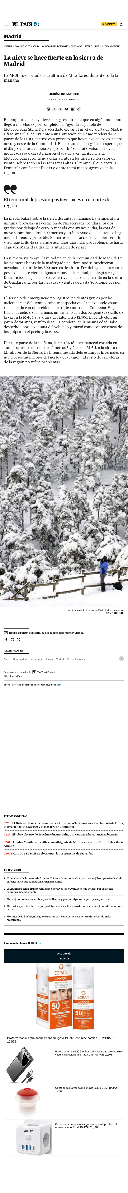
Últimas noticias (111, 46)
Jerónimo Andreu (64, 94)
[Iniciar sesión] (121, 24)
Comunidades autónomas (28, 659)
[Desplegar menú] (7, 24)
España (8, 46)
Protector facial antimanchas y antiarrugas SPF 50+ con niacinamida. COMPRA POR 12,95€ (62, 1039)
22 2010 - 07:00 (68, 99)
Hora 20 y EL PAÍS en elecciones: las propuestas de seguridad (52, 853)
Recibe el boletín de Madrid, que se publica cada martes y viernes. (46, 632)
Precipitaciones (76, 659)
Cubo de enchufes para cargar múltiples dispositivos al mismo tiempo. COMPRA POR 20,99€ (86, 1126)
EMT (97, 46)
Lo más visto (12, 869)
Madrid (12, 36)
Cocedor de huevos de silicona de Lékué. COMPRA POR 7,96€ (87, 1089)
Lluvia (49, 659)
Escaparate (64, 956)
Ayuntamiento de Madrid (55, 46)
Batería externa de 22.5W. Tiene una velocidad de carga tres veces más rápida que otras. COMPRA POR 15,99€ (89, 1053)
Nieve (7, 659)
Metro (88, 46)
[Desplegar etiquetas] (121, 658)
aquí (58, 684)
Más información (13, 676)
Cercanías (76, 46)
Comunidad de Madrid (27, 46)
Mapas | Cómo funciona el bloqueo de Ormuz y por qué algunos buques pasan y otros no (59, 899)
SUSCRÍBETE (108, 24)
